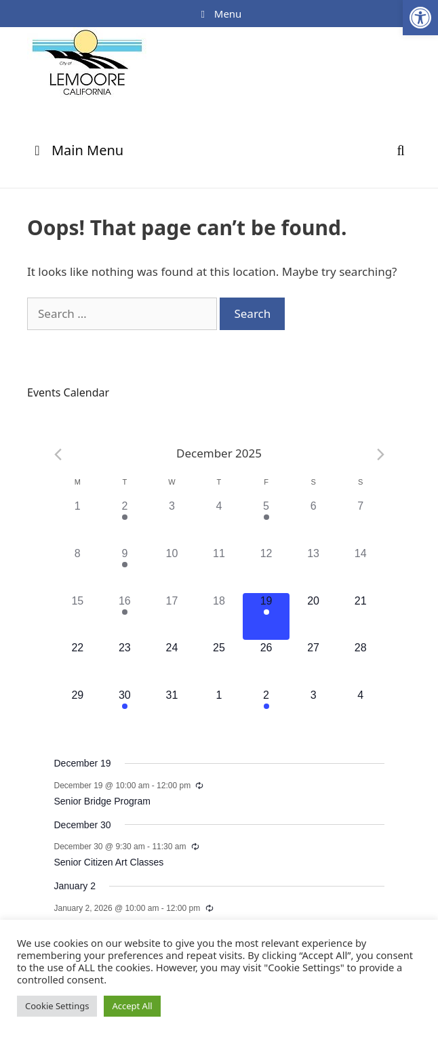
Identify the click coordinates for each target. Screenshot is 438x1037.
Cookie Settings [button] (57, 1006)
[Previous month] (58, 454)
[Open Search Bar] (401, 150)
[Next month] (380, 454)
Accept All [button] (132, 1006)
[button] (420, 17)
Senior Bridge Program (102, 801)
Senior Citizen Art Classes (109, 862)
